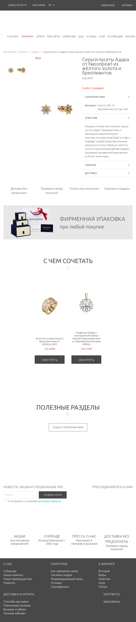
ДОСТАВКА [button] (107, 173)
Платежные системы (17, 605)
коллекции (115, 36)
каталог (13, 36)
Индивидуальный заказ (67, 578)
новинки (27, 36)
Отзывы (56, 582)
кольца (91, 36)
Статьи (102, 586)
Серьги (35, 52)
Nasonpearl (9, 52)
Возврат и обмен (14, 609)
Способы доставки (16, 601)
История (104, 571)
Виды (102, 575)
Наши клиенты (13, 575)
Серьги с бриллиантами (68, 427)
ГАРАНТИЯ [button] (107, 165)
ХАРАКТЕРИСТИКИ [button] (107, 97)
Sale (81, 36)
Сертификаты (60, 586)
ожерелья (69, 36)
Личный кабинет (14, 613)
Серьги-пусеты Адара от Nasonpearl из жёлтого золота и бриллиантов (82, 52)
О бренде (9, 571)
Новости (9, 582)
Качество (104, 578)
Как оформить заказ (64, 571)
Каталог (23, 52)
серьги (40, 36)
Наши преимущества (17, 578)
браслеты (53, 36)
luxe (102, 36)
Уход (101, 582)
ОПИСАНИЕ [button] (107, 118)
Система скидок (61, 575)
